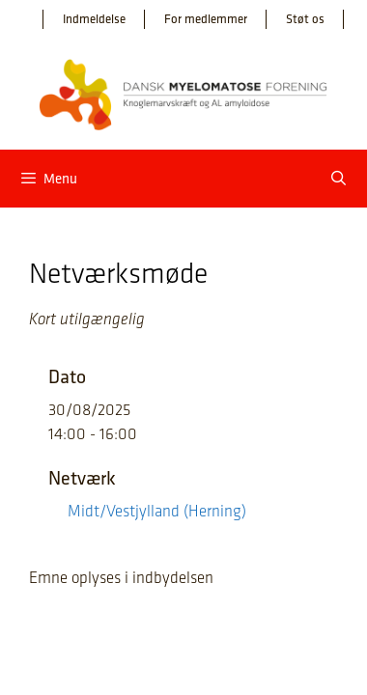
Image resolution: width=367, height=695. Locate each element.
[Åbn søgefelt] (338, 179)
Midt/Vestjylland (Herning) (157, 510)
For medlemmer (205, 19)
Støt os (305, 19)
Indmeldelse (94, 19)
